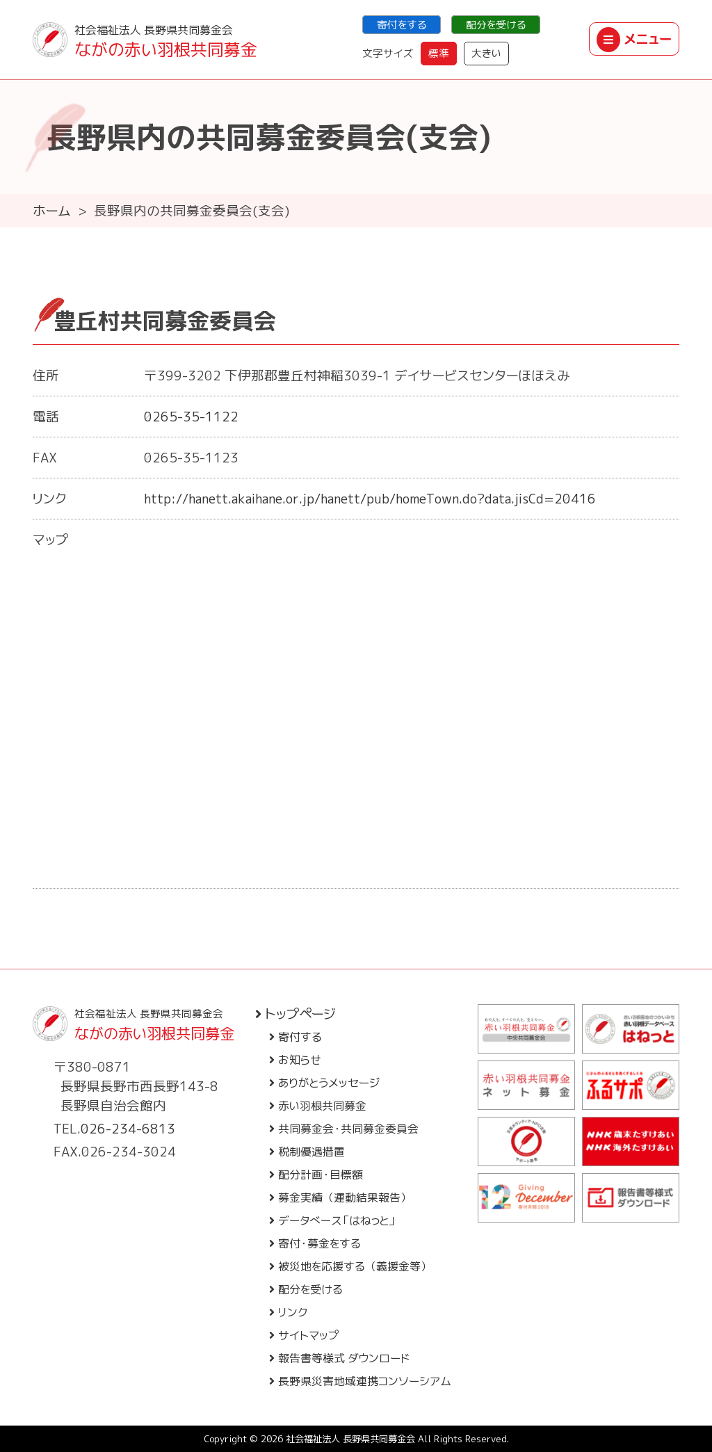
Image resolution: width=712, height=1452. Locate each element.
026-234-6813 (128, 1129)
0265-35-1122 (191, 417)
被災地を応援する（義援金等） (350, 1266)
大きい (486, 53)
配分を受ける (496, 24)
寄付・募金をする (315, 1243)
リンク (288, 1312)
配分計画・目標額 (316, 1174)
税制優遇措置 (307, 1151)
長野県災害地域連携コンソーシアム (360, 1381)
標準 (438, 53)
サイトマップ (304, 1335)
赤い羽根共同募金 (317, 1105)
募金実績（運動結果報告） (340, 1197)
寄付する (295, 1036)
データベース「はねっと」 (332, 1220)
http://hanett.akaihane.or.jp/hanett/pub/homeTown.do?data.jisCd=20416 (370, 499)
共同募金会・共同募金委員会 (344, 1128)
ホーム (52, 211)
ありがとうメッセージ (324, 1082)
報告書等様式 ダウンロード (339, 1358)
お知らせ (295, 1059)
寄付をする (401, 24)
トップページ (295, 1014)
